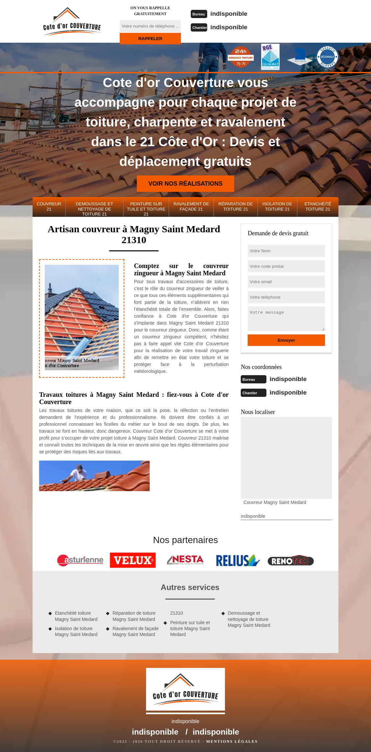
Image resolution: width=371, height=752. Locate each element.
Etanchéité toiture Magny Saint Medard (76, 615)
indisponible (230, 13)
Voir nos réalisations (185, 183)
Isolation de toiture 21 (277, 206)
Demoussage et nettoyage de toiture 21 (94, 208)
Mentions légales (232, 741)
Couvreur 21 (49, 206)
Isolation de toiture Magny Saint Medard (76, 630)
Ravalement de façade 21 (191, 206)
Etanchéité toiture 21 (318, 206)
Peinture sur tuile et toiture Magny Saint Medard (190, 627)
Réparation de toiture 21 (235, 206)
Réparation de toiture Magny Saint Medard (134, 615)
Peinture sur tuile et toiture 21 (146, 208)
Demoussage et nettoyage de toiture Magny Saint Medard (249, 618)
